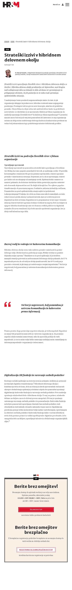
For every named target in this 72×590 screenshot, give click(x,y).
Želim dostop (36, 509)
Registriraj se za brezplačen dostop (36, 550)
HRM (12, 42)
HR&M (6, 42)
